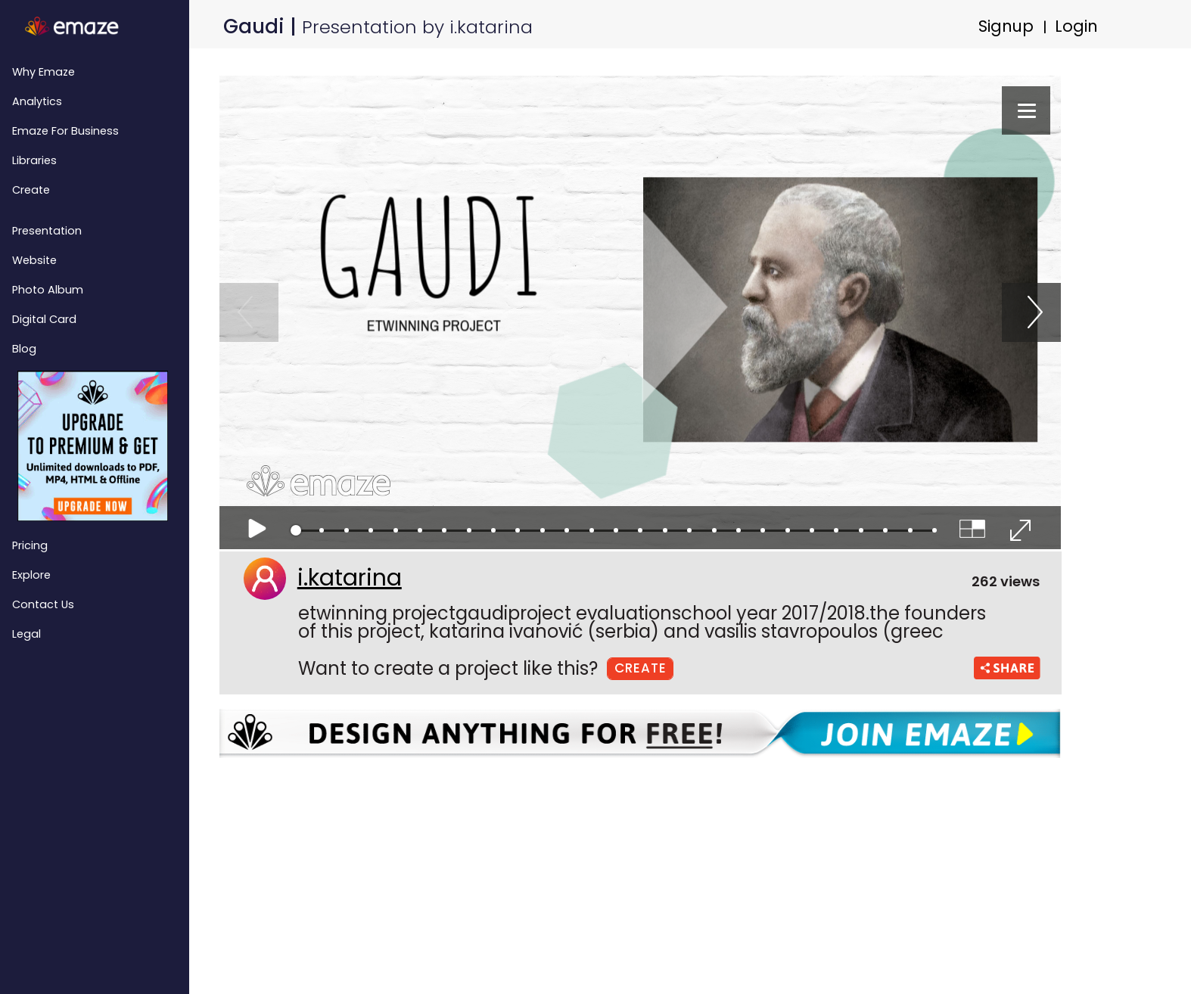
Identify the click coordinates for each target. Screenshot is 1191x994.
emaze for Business (65, 130)
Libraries (34, 160)
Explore (31, 574)
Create (31, 189)
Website (34, 260)
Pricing (30, 545)
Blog (24, 348)
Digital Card (44, 319)
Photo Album (47, 289)
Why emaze (43, 71)
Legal (26, 633)
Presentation (47, 230)
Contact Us (43, 604)
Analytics (37, 101)
